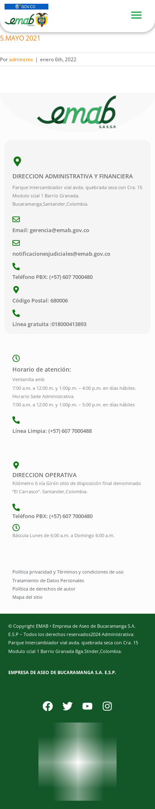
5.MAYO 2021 (20, 38)
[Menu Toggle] (140, 14)
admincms (21, 59)
